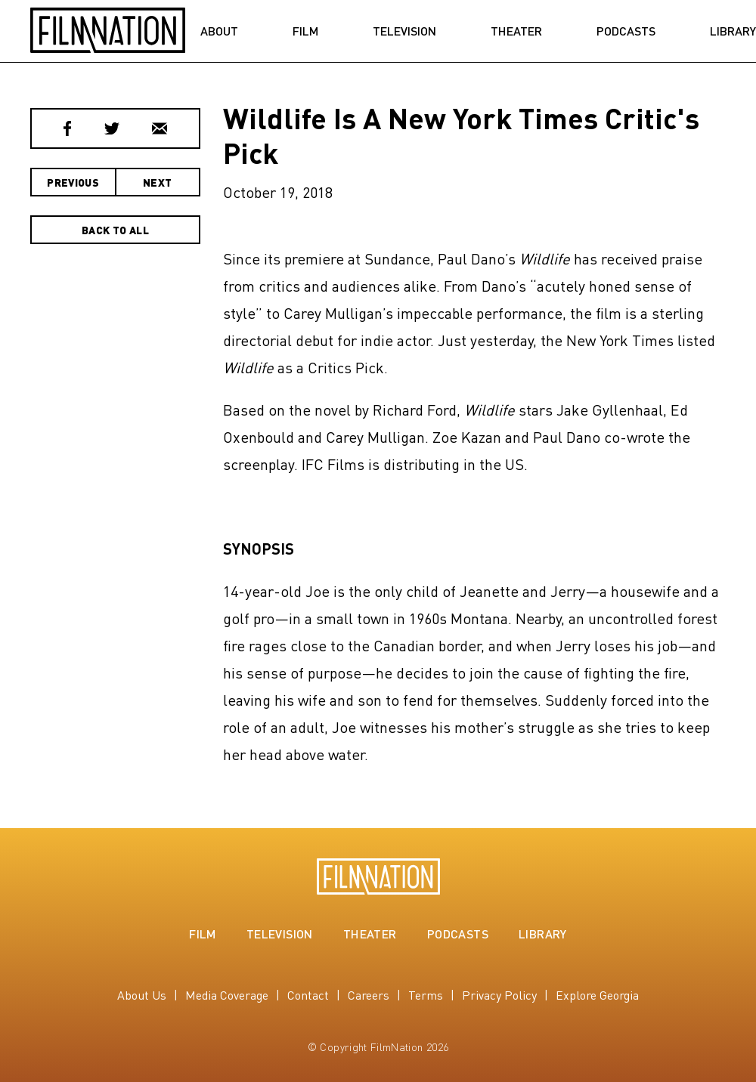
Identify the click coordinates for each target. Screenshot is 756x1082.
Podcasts (625, 31)
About (219, 31)
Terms (425, 995)
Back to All (115, 229)
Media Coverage (226, 995)
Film (305, 31)
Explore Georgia (597, 995)
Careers (368, 995)
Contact (308, 995)
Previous (73, 182)
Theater (516, 31)
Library (543, 933)
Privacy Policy (499, 995)
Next (157, 182)
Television (404, 31)
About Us (141, 995)
